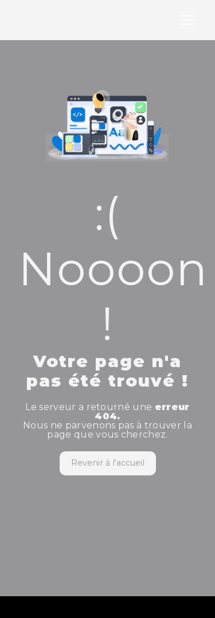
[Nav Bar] (187, 20)
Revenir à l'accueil (107, 463)
